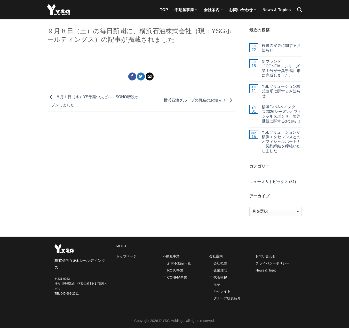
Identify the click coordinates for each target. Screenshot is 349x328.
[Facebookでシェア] (132, 76)
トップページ (126, 256)
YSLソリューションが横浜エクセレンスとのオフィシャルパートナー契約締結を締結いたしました (281, 141)
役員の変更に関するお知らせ (281, 47)
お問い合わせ (242, 9)
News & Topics (276, 10)
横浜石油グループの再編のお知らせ (199, 100)
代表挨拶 (220, 277)
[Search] (299, 9)
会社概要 (220, 263)
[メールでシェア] (150, 76)
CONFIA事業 (177, 277)
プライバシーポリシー (272, 263)
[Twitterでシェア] (141, 76)
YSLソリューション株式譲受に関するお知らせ (281, 91)
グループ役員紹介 (227, 298)
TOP (164, 10)
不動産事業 (186, 9)
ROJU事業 (175, 270)
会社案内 (213, 9)
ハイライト (222, 291)
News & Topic (266, 270)
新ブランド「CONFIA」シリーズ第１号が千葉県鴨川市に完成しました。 (281, 68)
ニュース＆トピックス (268, 182)
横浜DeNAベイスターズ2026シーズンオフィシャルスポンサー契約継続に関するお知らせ (281, 114)
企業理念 (220, 270)
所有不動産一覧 (179, 263)
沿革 (217, 284)
